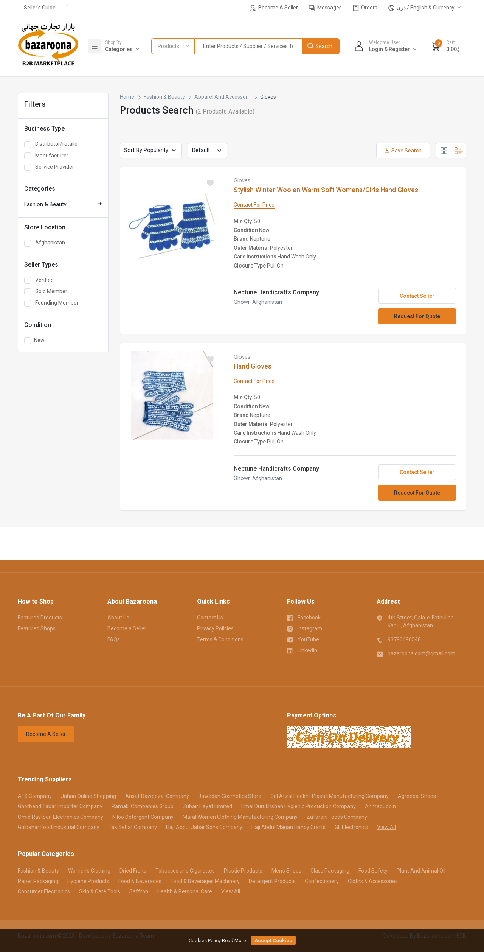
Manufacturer (46, 155)
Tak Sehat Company (133, 827)
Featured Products (40, 617)
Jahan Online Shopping (88, 796)
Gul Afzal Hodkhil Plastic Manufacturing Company (329, 796)
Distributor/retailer (51, 144)
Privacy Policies (215, 628)
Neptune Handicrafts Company (276, 292)
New (34, 340)
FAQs (113, 639)
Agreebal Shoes (417, 796)
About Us (118, 617)
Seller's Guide (40, 8)
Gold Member (45, 291)
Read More (234, 940)
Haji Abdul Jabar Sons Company (204, 827)
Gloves (242, 180)
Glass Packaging (329, 871)
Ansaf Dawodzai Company (157, 796)
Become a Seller (126, 628)
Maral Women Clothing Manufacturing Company (240, 817)
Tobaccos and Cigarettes (185, 871)
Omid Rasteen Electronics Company (60, 817)
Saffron (138, 891)
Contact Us (210, 617)
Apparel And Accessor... (222, 97)
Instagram (305, 628)
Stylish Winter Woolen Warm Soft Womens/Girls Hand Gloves (326, 190)
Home (127, 97)
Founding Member (51, 303)
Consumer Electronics (44, 891)
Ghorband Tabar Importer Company (60, 806)
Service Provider (49, 167)
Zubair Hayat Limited (207, 806)
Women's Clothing (89, 871)
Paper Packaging (38, 881)
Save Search (403, 151)
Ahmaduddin (380, 806)
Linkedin (302, 650)
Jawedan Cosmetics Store (229, 796)
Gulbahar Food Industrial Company (58, 827)
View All (386, 827)
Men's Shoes (286, 871)
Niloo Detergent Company (143, 817)
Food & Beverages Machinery (205, 881)
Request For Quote (417, 316)
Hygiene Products (88, 881)
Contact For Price (254, 205)
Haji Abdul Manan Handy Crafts (288, 827)
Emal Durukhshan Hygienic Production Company (298, 806)
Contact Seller (417, 296)
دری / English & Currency (421, 8)
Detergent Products (272, 881)
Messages (325, 8)
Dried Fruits (132, 871)
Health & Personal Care (184, 891)
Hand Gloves (252, 366)
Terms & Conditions (220, 639)
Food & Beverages (139, 881)
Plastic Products (243, 871)
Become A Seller (274, 8)
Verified (39, 280)
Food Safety (373, 871)
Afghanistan (44, 243)
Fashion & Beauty (45, 204)
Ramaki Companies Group (143, 806)
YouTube (303, 639)
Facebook (304, 617)
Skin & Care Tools (99, 891)
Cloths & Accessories (373, 881)
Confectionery (322, 881)
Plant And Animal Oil (421, 871)
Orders (365, 8)
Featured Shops (37, 628)
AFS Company (35, 796)
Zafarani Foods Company (337, 817)
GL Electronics (351, 827)
